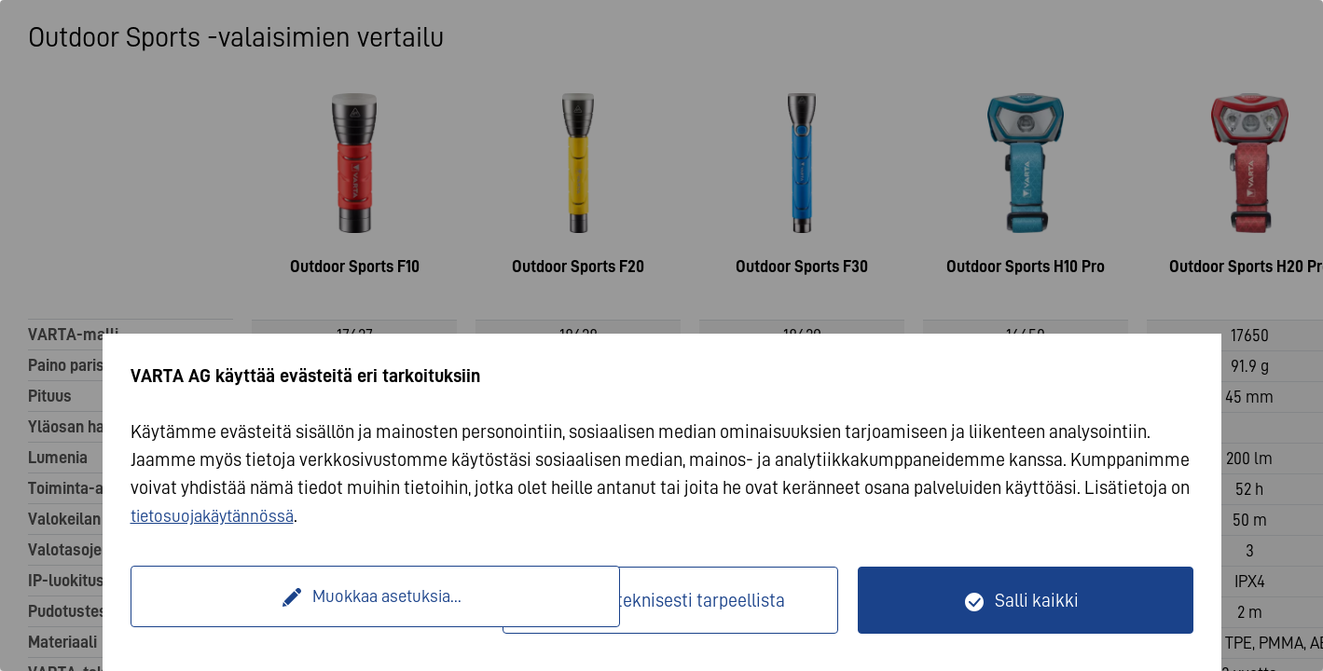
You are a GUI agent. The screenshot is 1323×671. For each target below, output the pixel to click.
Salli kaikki (1037, 600)
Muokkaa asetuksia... (319, 600)
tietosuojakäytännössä (218, 515)
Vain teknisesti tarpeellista (682, 600)
